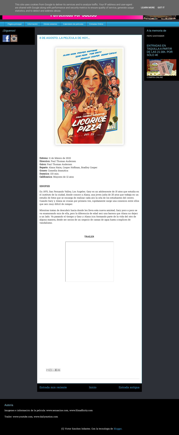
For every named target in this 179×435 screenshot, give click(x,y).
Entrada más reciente (53, 388)
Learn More (148, 7)
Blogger (118, 429)
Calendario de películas (73, 24)
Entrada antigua (129, 388)
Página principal (15, 24)
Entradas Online (96, 24)
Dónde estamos (50, 24)
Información (32, 24)
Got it (161, 7)
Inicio (92, 388)
